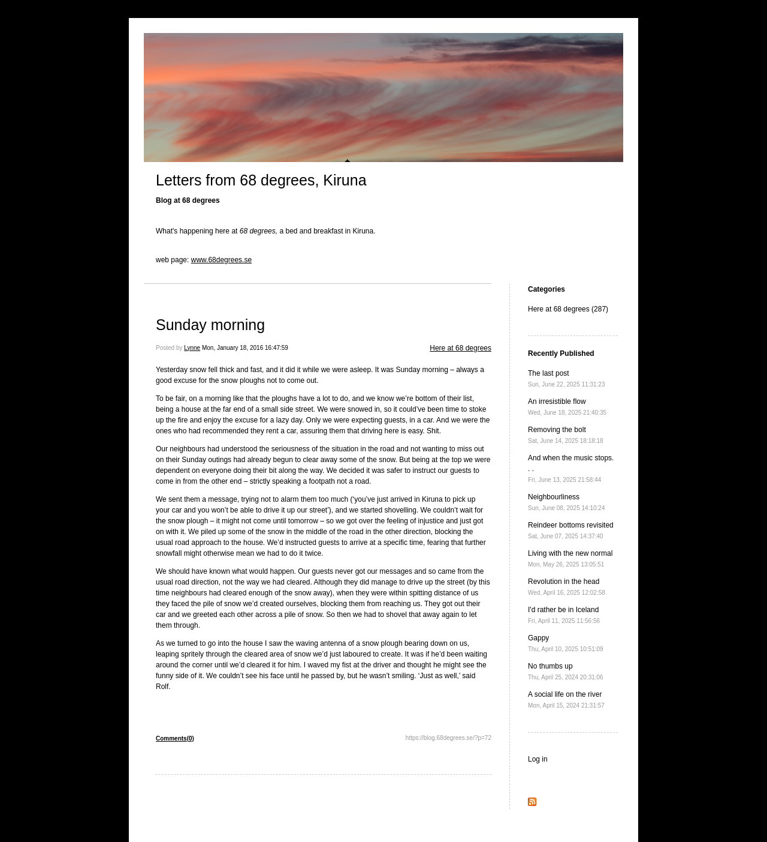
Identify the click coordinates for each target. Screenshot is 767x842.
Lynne (192, 347)
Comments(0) (175, 738)
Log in (538, 759)
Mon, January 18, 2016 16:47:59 (245, 347)
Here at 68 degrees (460, 348)
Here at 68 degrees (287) (568, 309)
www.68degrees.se (221, 260)
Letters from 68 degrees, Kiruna (261, 180)
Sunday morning (210, 324)
